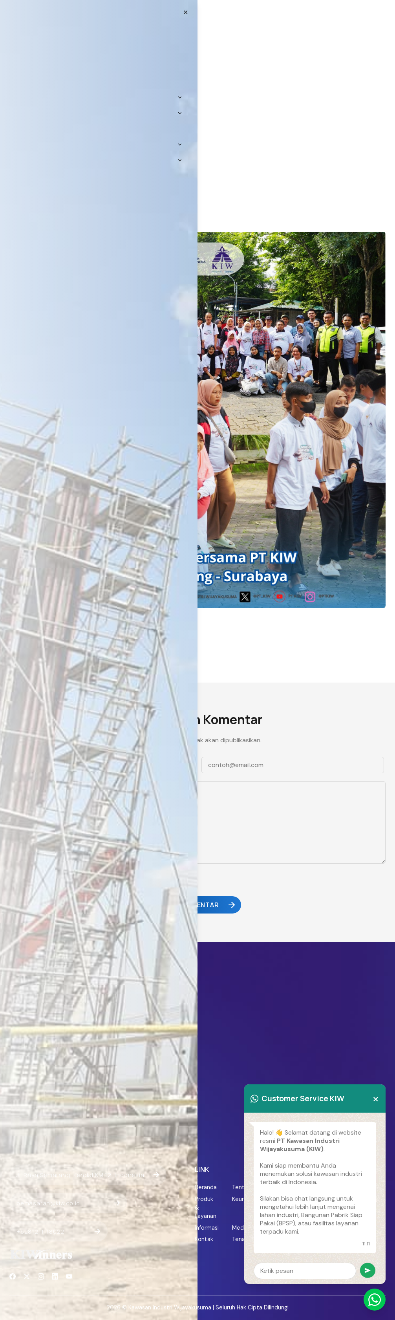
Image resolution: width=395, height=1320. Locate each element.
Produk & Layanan (205, 1207)
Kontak (204, 1239)
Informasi (205, 1227)
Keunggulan (243, 1199)
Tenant (241, 1239)
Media (240, 1227)
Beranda (205, 1187)
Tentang (243, 1187)
